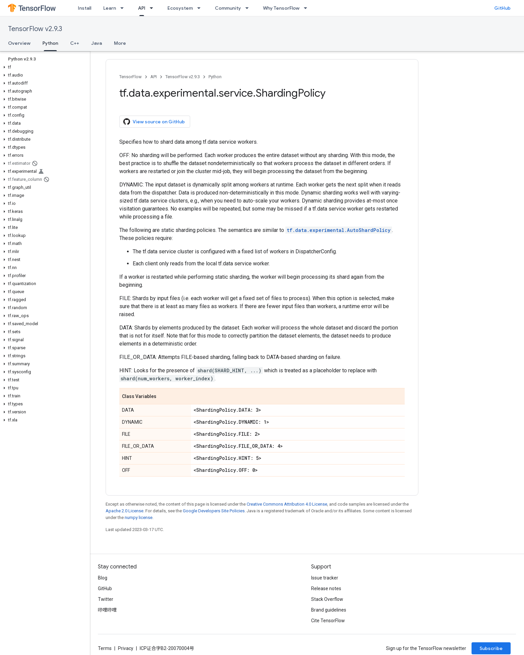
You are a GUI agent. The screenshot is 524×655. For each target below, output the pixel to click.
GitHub (502, 8)
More (120, 43)
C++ (74, 43)
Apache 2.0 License (124, 510)
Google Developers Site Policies (214, 510)
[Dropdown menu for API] (153, 8)
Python (215, 76)
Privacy (125, 648)
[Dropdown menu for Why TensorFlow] (307, 8)
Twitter (105, 599)
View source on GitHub (154, 121)
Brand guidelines (328, 610)
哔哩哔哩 (107, 610)
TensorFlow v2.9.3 (35, 29)
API (153, 76)
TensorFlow (130, 76)
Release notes (326, 588)
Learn (109, 8)
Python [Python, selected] (50, 43)
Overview (19, 43)
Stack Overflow (327, 599)
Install (84, 8)
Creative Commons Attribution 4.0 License (287, 504)
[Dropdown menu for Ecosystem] (201, 8)
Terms (105, 648)
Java (96, 43)
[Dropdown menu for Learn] (124, 8)
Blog (102, 577)
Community (228, 8)
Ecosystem (180, 8)
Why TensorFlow (281, 8)
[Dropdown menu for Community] (249, 8)
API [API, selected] (141, 8)
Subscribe (491, 648)
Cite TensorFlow (328, 620)
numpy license (138, 517)
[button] (43, 67)
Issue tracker (324, 577)
